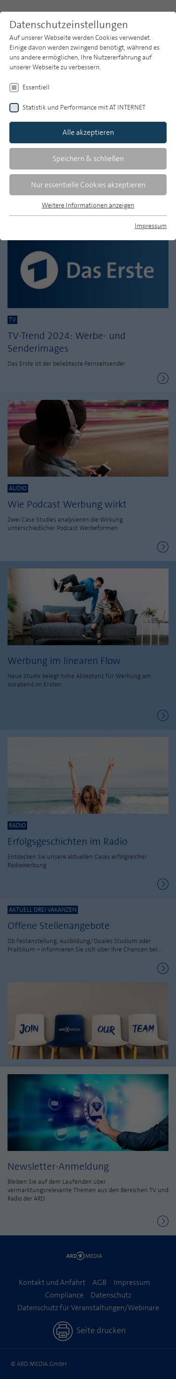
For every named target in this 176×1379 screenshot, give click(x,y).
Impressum (151, 225)
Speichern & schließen (88, 158)
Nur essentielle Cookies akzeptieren (88, 185)
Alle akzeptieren (88, 132)
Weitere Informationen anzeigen (88, 205)
